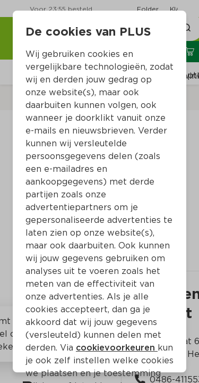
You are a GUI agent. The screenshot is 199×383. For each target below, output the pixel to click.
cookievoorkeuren (117, 348)
